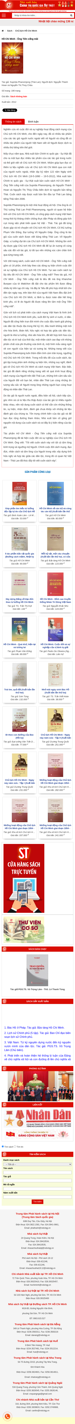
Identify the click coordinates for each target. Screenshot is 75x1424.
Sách (9, 30)
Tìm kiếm (37, 1201)
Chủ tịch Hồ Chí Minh (26, 30)
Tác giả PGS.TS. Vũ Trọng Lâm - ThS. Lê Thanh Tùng (37, 989)
